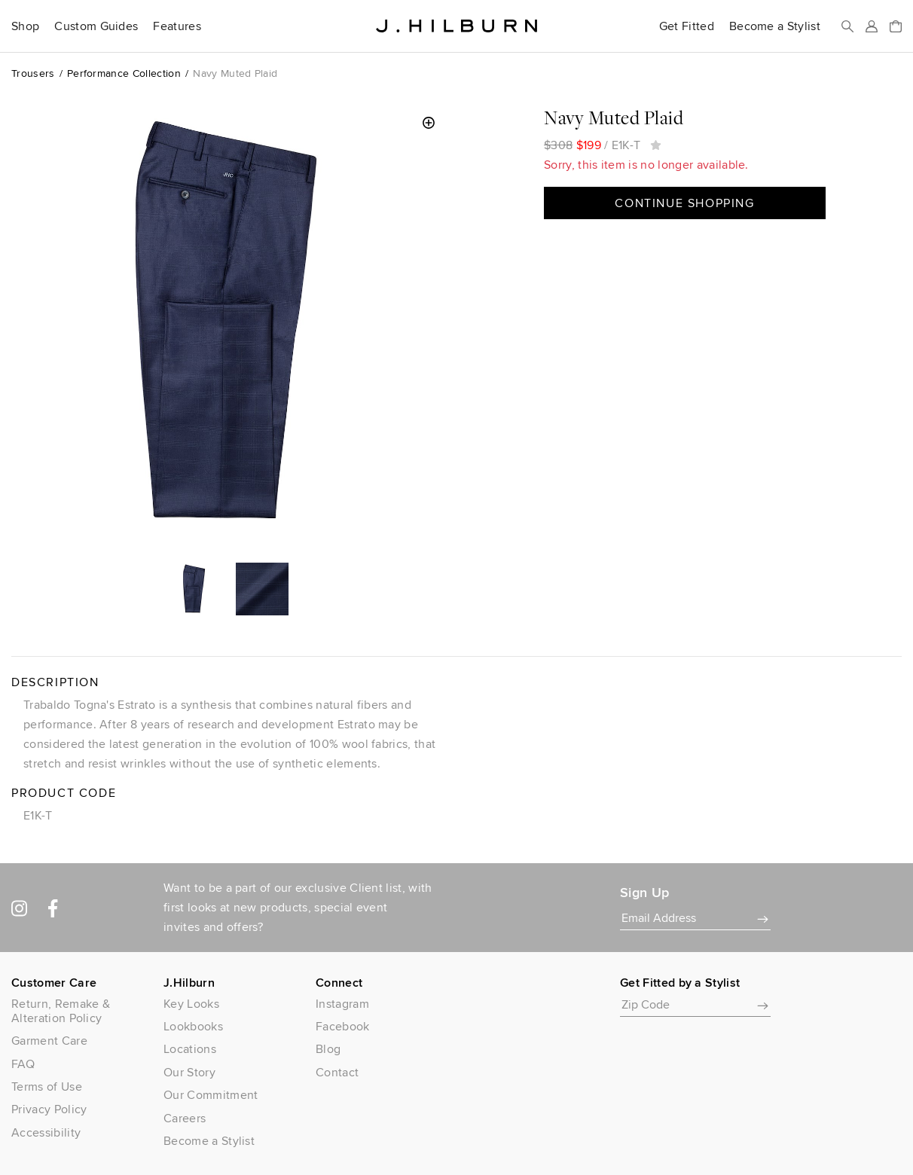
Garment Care (49, 1040)
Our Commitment (210, 1095)
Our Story (189, 1072)
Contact (337, 1072)
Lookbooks (193, 1026)
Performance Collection (124, 73)
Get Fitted (686, 26)
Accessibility (46, 1132)
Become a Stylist (774, 26)
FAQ (23, 1064)
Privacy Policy (49, 1109)
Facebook (343, 1026)
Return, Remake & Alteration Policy (60, 1010)
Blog (328, 1049)
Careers (184, 1118)
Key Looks (191, 1003)
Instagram (342, 1003)
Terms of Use (46, 1086)
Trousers (33, 73)
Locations (189, 1049)
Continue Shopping (684, 203)
